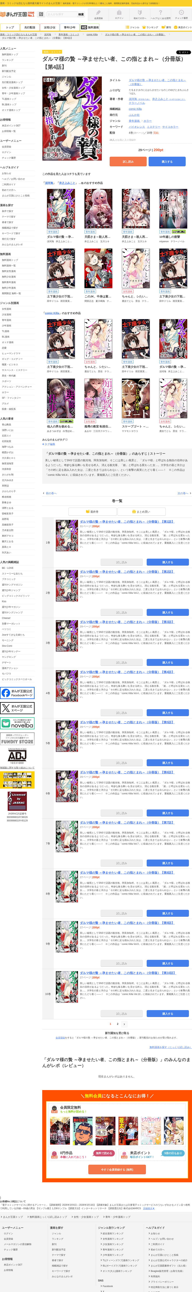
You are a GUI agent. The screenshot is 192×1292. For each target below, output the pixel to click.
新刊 (166, 27)
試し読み (128, 161)
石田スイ (6, 435)
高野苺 (5, 519)
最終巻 (92, 511)
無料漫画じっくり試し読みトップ (47, 1216)
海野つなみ (7, 446)
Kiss (4, 601)
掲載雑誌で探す (10, 227)
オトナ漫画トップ (11, 110)
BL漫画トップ (9, 104)
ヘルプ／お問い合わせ (13, 179)
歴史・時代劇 (9, 375)
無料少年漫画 (9, 288)
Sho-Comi (7, 646)
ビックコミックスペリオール (17, 679)
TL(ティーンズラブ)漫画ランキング (119, 1260)
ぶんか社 (134, 114)
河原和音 (6, 469)
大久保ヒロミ (9, 458)
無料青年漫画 (9, 282)
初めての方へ (9, 190)
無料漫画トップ (10, 54)
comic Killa (52, 313)
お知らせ (6, 173)
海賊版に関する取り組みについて (17, 767)
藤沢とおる (7, 541)
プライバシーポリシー (161, 1281)
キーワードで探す (11, 233)
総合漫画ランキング (111, 1233)
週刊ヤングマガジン (12, 584)
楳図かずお (7, 452)
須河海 (139, 98)
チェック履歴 (9, 157)
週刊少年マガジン (11, 607)
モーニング (7, 640)
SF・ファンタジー (11, 398)
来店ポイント (182, 27)
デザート (6, 662)
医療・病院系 (9, 409)
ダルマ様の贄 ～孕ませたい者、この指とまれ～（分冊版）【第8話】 (127, 872)
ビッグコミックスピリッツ (16, 596)
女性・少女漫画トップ (13, 87)
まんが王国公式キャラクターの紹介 (168, 1260)
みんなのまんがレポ (12, 244)
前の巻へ (51, 493)
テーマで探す (9, 216)
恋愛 (4, 348)
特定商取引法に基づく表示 (163, 1287)
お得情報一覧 (9, 131)
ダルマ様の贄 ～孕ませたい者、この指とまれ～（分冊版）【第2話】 (127, 571)
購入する (167, 161)
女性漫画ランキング (111, 1238)
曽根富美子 (7, 513)
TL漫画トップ (9, 99)
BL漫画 (5, 336)
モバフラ (6, 673)
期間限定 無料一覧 (11, 293)
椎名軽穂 (6, 497)
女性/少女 (49, 27)
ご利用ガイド (9, 184)
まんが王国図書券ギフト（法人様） (168, 1265)
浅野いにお (7, 430)
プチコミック (9, 579)
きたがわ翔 (7, 474)
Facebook (106, 1286)
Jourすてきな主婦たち (13, 634)
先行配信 (29, 27)
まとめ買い (141, 511)
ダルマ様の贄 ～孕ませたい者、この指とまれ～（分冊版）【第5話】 (127, 722)
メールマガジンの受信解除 (17, 1244)
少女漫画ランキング (111, 1244)
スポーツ (6, 381)
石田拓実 (6, 441)
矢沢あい (6, 552)
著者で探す (7, 222)
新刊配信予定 (9, 71)
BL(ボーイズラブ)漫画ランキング (118, 1265)
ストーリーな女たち (12, 573)
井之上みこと (169, 98)
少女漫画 (6, 314)
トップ (10, 27)
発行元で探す (9, 239)
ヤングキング (9, 657)
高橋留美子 (7, 524)
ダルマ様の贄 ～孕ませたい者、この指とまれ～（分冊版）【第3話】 (127, 622)
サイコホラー (170, 126)
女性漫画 (6, 309)
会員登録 (6, 146)
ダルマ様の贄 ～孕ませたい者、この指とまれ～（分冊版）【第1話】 (127, 521)
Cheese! (6, 618)
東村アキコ (7, 535)
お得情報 (8, 1270)
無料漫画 (90, 27)
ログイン (6, 152)
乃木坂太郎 (7, 530)
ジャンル (132, 27)
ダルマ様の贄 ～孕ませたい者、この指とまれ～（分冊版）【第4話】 (127, 672)
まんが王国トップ (11, 1216)
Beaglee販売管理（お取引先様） (166, 1270)
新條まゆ (6, 502)
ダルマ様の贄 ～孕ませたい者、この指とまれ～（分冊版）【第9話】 (127, 923)
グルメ (5, 403)
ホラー (5, 392)
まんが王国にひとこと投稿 (16, 195)
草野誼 (5, 485)
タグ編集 (50, 444)
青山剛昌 (6, 424)
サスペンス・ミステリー (14, 370)
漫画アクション (10, 668)
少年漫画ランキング (111, 1254)
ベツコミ (6, 629)
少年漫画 (6, 325)
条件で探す (7, 211)
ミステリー (153, 126)
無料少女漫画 (9, 276)
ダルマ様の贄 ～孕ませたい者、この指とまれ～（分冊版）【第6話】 (127, 772)
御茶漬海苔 (7, 463)
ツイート (185, 52)
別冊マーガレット (11, 623)
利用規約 (154, 1276)
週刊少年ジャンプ (11, 590)
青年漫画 (6, 320)
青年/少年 (69, 27)
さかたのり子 (9, 491)
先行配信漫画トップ (12, 82)
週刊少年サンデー (11, 651)
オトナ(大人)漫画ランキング (116, 1270)
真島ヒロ (6, 547)
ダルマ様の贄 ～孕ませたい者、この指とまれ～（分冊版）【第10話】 (128, 973)
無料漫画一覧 (9, 265)
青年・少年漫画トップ (13, 93)
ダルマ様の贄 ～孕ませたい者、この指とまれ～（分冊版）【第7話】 (127, 822)
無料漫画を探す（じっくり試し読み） (171, 1047)
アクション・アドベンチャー (17, 386)
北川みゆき (7, 480)
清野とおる (7, 508)
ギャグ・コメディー (12, 359)
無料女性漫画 (9, 271)
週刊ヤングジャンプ (12, 612)
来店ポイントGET (11, 125)
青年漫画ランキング (111, 1249)
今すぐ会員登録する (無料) (117, 1169)
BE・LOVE (7, 568)
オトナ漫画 (7, 342)
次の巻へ (183, 493)
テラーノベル (137, 103)
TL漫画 (5, 331)
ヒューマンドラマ (11, 353)
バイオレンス (137, 126)
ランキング (150, 27)
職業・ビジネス (10, 364)
